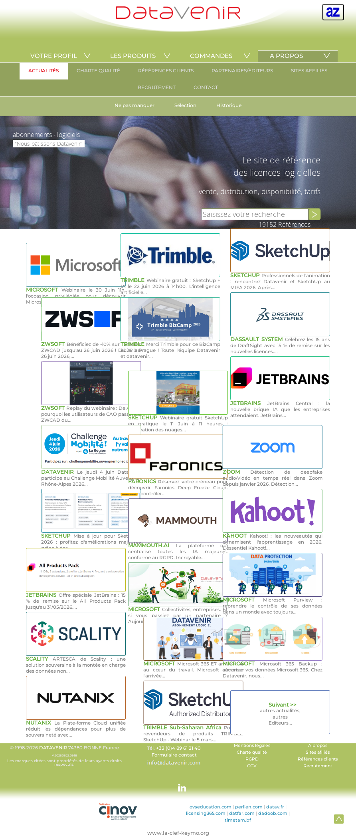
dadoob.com (272, 813)
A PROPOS (286, 56)
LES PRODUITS (133, 56)
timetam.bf (238, 820)
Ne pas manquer (134, 105)
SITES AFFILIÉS (309, 70)
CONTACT (206, 87)
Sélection (185, 105)
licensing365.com (205, 813)
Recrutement (317, 765)
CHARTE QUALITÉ (98, 70)
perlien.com (249, 807)
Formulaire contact (174, 755)
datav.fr (275, 807)
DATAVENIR (53, 748)
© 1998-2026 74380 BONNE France (64, 755)
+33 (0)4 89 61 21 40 (178, 748)
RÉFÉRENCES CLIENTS (166, 70)
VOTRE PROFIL (53, 56)
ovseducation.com (210, 807)
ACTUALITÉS (43, 70)
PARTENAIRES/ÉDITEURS (242, 70)
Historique (228, 105)
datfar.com (242, 813)
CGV (252, 765)
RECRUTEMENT (157, 87)
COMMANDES (211, 56)
